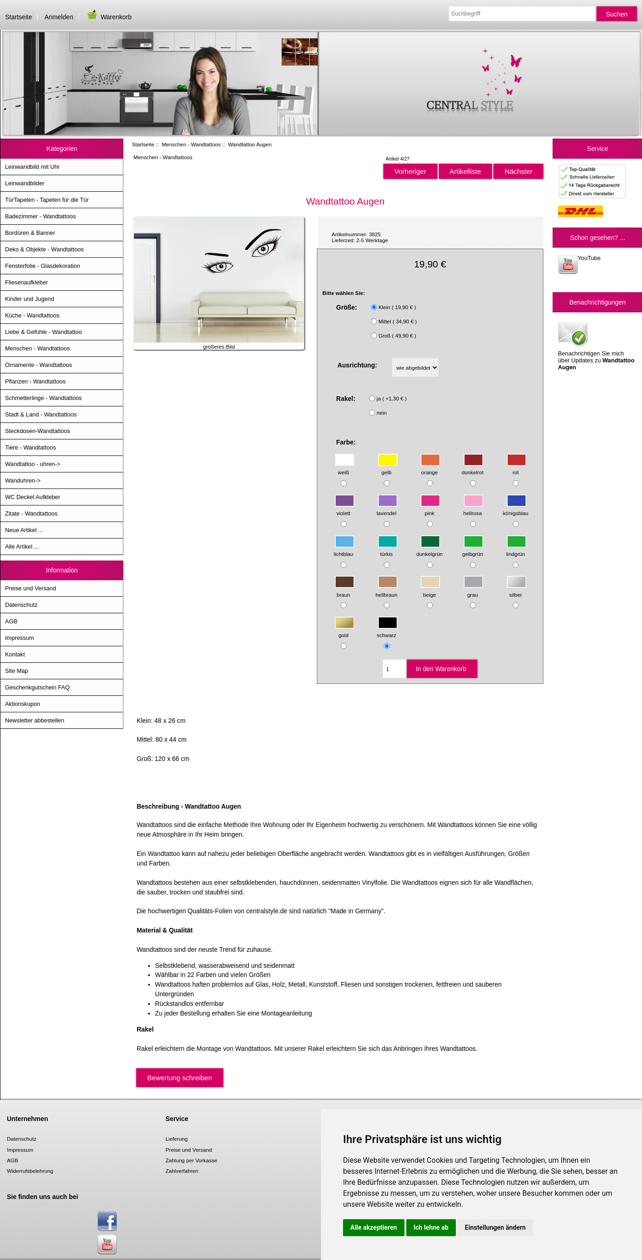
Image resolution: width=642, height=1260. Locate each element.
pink (430, 508)
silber (516, 590)
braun (344, 590)
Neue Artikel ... (24, 530)
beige (430, 590)
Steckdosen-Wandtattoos (37, 430)
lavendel (387, 508)
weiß (344, 468)
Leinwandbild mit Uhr (32, 166)
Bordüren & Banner (30, 232)
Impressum (19, 637)
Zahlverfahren (182, 1171)
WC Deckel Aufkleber (32, 497)
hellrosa (473, 508)
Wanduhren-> (22, 480)
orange (430, 468)
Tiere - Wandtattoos (30, 447)
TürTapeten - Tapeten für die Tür (47, 199)
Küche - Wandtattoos (32, 315)
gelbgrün (473, 549)
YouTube (579, 264)
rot (516, 468)
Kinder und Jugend (29, 298)
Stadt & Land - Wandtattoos (41, 414)
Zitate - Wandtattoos (31, 513)
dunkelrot (473, 468)
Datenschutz (21, 604)
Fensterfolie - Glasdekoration (42, 265)
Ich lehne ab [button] (431, 1227)
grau (473, 590)
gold (344, 630)
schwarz (387, 630)
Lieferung (177, 1139)
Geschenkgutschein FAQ (37, 687)
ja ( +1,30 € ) (391, 398)
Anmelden (58, 17)
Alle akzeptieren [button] (373, 1227)
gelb (387, 468)
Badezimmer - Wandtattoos (40, 216)
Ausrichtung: (357, 365)
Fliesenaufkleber (26, 282)
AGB (11, 621)
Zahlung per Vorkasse (191, 1160)
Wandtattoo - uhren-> (32, 464)
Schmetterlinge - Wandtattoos (43, 397)
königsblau (515, 508)
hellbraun (387, 590)
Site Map (16, 670)
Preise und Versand (30, 588)
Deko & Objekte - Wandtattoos (44, 249)
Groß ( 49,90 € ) (397, 336)
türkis (387, 549)
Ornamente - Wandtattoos (38, 364)
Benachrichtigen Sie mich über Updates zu (596, 345)
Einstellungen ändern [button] (495, 1227)
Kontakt (15, 654)
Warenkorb (109, 17)
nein (381, 413)
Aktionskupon (22, 703)
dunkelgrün (429, 549)
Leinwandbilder (24, 183)
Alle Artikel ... (22, 546)
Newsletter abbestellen (34, 720)
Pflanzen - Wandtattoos (35, 381)
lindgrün (516, 549)
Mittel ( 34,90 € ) (397, 321)
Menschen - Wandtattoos (191, 144)
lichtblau (344, 549)
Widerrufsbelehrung (30, 1171)
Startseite (18, 17)
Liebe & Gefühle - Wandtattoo (43, 331)
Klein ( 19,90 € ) (397, 307)
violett (344, 508)
